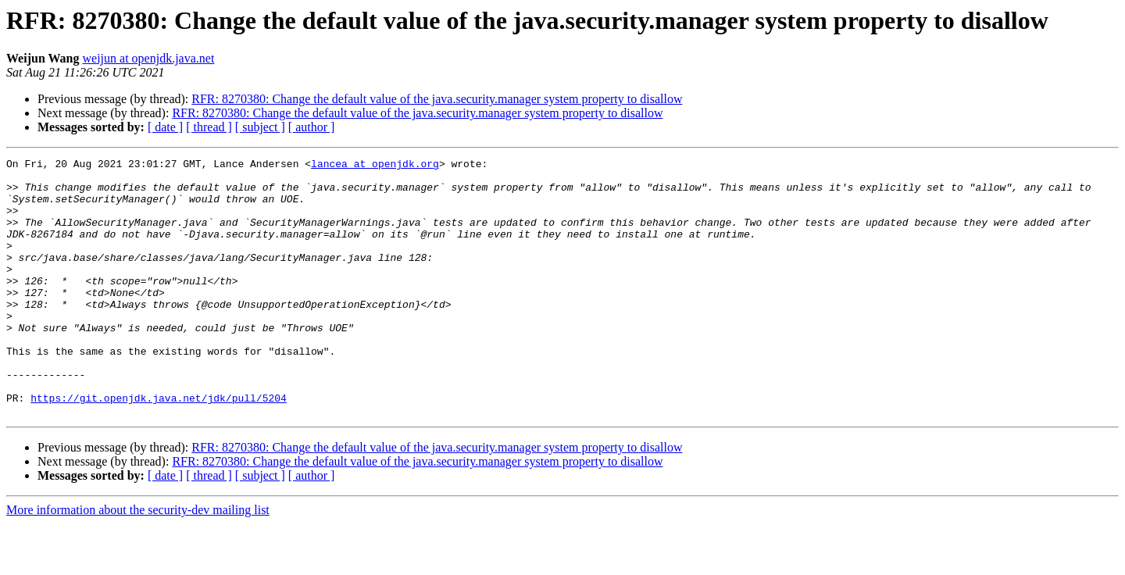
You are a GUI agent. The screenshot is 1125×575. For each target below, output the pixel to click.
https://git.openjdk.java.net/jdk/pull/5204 (158, 447)
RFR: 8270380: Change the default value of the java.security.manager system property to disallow (436, 98)
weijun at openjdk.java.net (149, 58)
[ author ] (311, 127)
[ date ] (165, 127)
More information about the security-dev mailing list (138, 561)
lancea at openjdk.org (375, 166)
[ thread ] (209, 127)
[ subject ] (260, 127)
